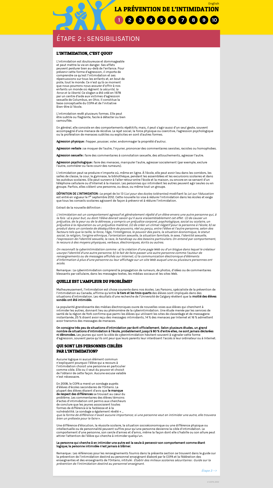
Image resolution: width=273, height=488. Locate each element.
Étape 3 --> (209, 471)
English (213, 3)
